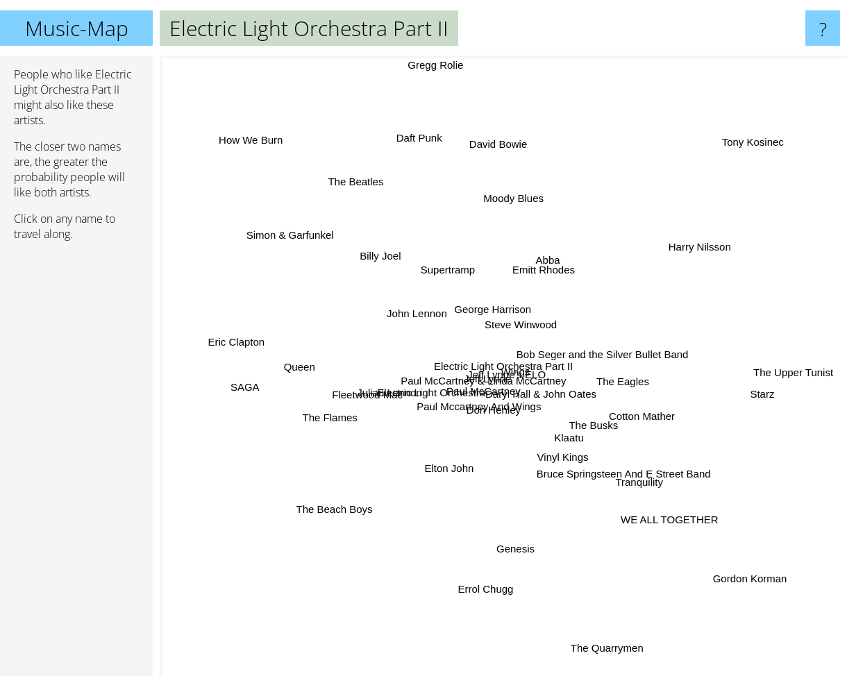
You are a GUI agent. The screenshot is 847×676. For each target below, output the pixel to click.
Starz (763, 377)
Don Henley (473, 402)
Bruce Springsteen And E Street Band (625, 468)
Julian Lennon (406, 367)
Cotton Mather (633, 392)
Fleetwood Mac (330, 406)
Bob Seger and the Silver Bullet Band (584, 342)
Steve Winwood (528, 331)
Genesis (530, 564)
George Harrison (498, 303)
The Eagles (642, 365)
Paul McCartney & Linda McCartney (477, 372)
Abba (576, 257)
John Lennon (408, 306)
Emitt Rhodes (489, 265)
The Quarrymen (610, 662)
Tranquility (622, 490)
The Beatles (388, 199)
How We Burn (291, 181)
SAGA (273, 365)
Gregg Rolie (441, 65)
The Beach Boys (379, 542)
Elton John (476, 496)
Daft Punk (428, 152)
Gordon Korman (724, 549)
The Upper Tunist (799, 369)
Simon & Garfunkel (291, 227)
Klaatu (563, 425)
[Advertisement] (76, 464)
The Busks (605, 415)
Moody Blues (524, 199)
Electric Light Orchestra (486, 435)
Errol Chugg (415, 580)
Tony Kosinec (721, 165)
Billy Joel (386, 232)
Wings (516, 359)
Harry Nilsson (688, 242)
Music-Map (76, 28)
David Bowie (537, 133)
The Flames (328, 391)
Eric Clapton (237, 349)
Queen (297, 415)
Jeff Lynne (512, 381)
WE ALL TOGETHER (671, 518)
